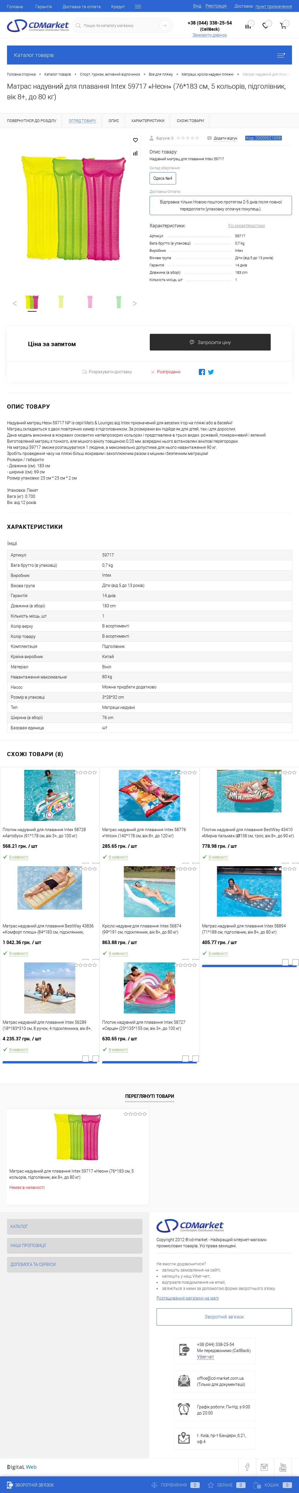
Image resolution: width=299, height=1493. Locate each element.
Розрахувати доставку (107, 372)
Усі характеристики (246, 225)
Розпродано (165, 372)
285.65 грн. (149, 849)
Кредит (118, 6)
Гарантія (43, 6)
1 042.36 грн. (50, 945)
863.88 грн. (149, 945)
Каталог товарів (149, 55)
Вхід (197, 6)
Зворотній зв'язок (224, 1318)
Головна (15, 6)
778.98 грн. (249, 849)
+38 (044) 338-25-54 (210, 23)
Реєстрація (216, 6)
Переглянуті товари (149, 1097)
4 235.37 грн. (50, 1042)
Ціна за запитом (52, 345)
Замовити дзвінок (210, 35)
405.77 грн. (249, 945)
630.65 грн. (149, 1042)
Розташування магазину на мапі (188, 1299)
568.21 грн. (50, 849)
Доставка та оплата (81, 6)
